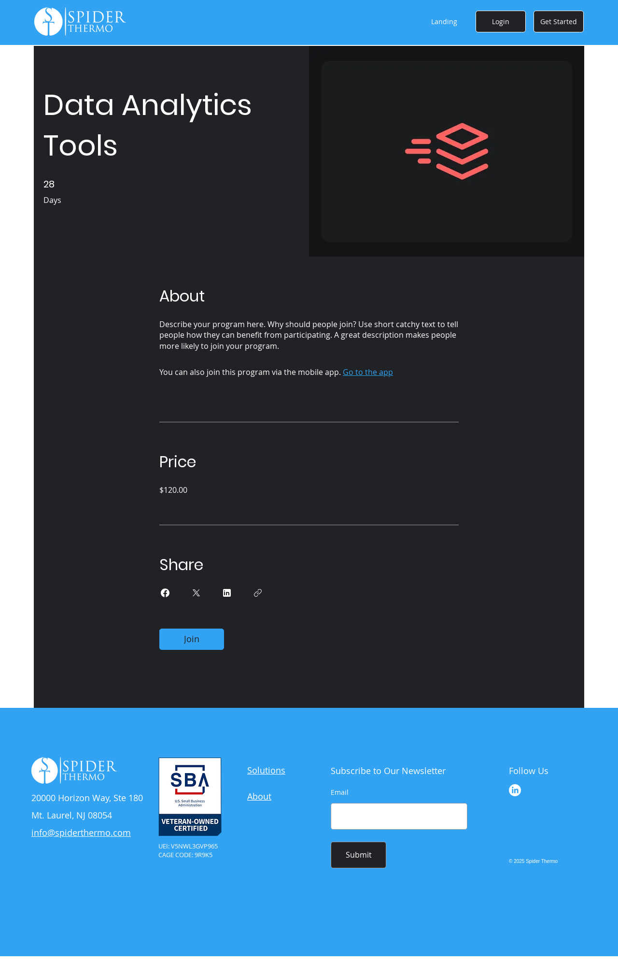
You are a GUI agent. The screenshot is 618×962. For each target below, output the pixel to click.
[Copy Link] (258, 593)
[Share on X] (196, 593)
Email (340, 792)
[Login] (501, 21)
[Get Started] (559, 21)
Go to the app (368, 372)
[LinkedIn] (515, 790)
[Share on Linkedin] (227, 593)
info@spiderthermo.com (81, 832)
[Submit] (358, 855)
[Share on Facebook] (165, 593)
